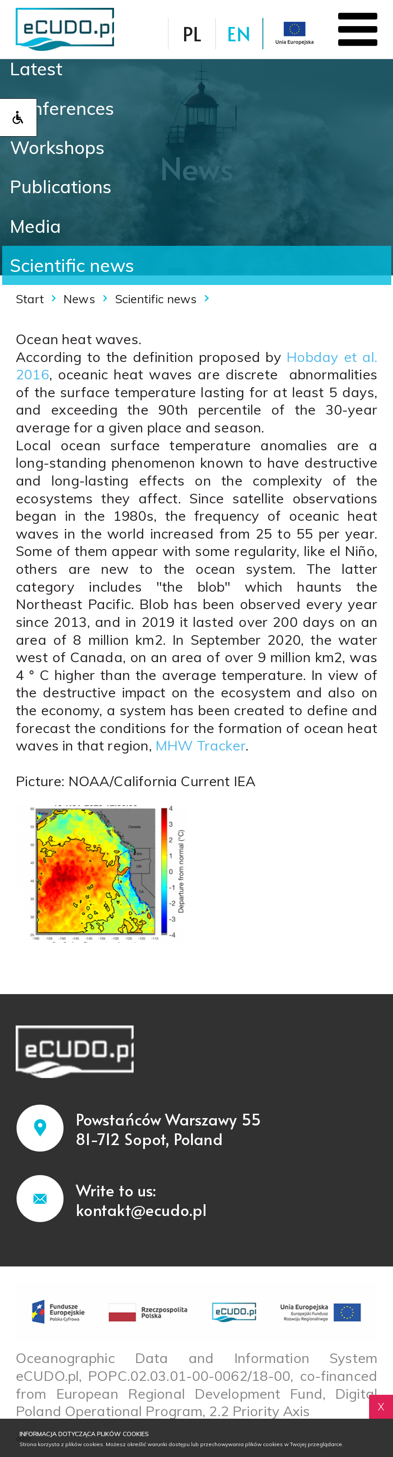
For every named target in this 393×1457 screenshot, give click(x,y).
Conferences (62, 108)
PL (192, 33)
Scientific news (72, 265)
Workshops (57, 147)
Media (35, 226)
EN (239, 33)
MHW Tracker (198, 745)
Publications (60, 186)
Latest (36, 68)
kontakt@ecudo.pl (141, 1209)
